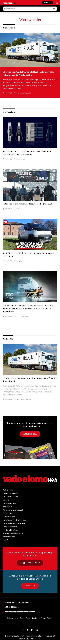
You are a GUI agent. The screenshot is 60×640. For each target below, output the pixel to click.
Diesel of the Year (10, 526)
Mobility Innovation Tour (13, 533)
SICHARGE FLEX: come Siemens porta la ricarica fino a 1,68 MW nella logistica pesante (28, 153)
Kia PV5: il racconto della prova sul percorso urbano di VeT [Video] (28, 254)
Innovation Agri (9, 537)
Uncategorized (24, 316)
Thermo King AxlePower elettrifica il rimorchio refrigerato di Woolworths (28, 73)
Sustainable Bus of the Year (14, 523)
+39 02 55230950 (11, 607)
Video (22, 261)
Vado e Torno (8, 490)
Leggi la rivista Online (30, 562)
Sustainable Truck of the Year (15, 520)
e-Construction (9, 516)
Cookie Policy (25, 618)
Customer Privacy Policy (41, 618)
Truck (23, 159)
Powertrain (7, 506)
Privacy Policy (12, 618)
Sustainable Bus (9, 503)
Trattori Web (8, 513)
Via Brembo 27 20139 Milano (16, 602)
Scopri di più (30, 586)
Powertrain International (13, 510)
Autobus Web (8, 500)
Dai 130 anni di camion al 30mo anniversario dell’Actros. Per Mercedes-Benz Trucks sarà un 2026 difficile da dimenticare (29, 308)
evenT (5, 540)
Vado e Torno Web (10, 493)
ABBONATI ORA (30, 434)
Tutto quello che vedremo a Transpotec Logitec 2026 (27, 204)
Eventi (17, 208)
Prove (17, 261)
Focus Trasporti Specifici (23, 93)
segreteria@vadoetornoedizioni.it (19, 612)
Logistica (18, 159)
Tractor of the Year (10, 530)
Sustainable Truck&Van (12, 496)
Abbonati (47, 2)
